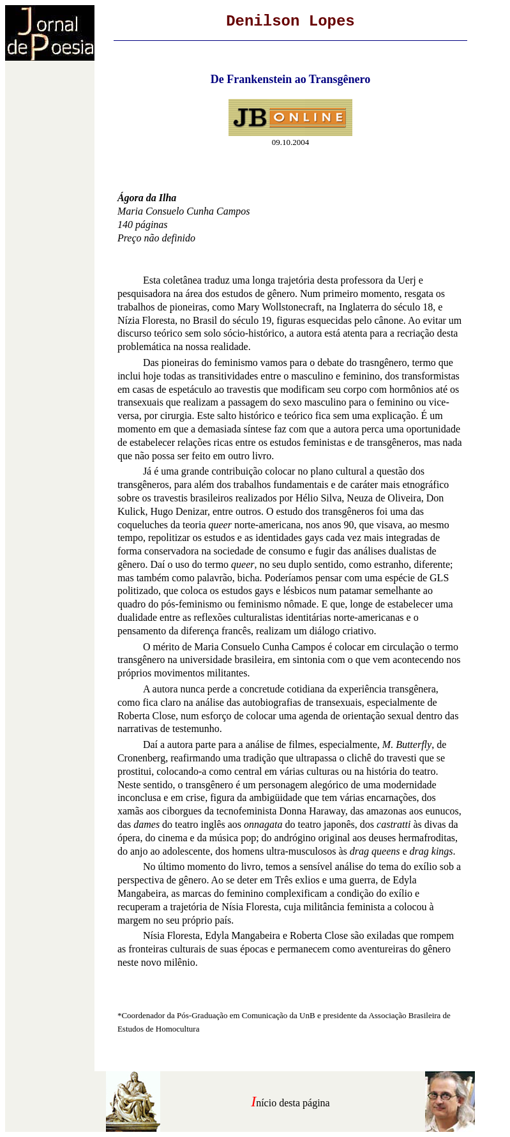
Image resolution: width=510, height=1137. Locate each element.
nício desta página (293, 1102)
